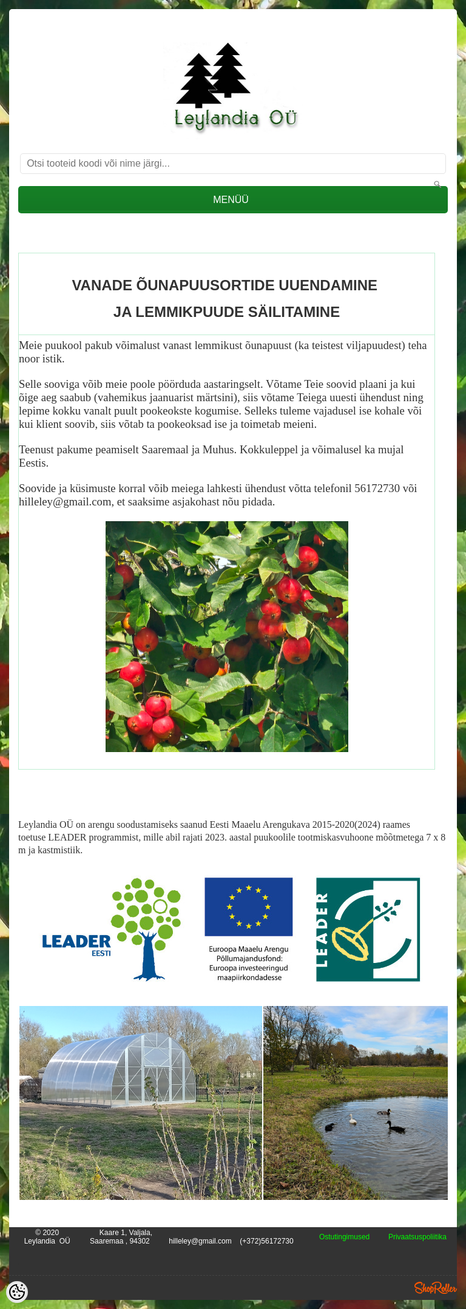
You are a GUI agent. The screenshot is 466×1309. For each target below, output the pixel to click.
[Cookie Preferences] (17, 1292)
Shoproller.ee (435, 1288)
